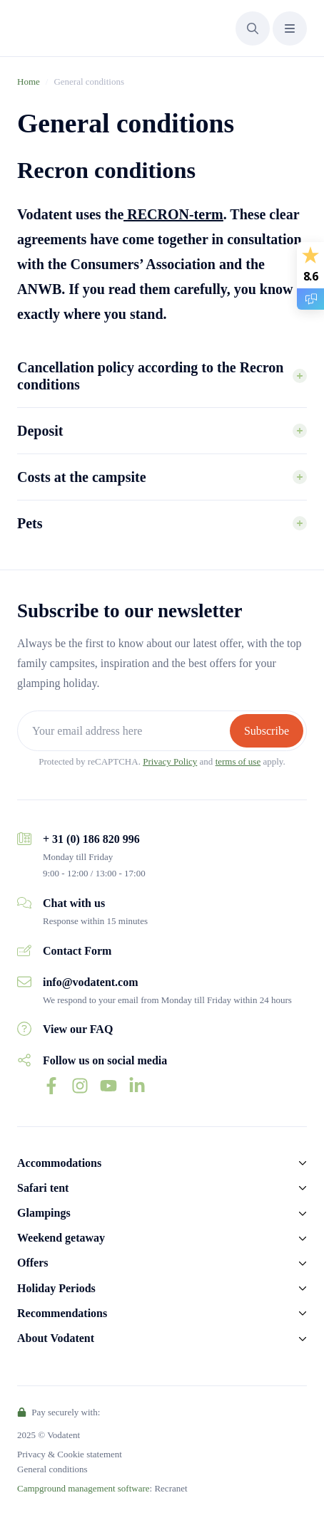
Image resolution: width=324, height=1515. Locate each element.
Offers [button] (33, 1263)
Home (28, 81)
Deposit (40, 431)
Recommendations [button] (62, 1313)
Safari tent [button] (43, 1188)
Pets (30, 523)
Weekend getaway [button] (61, 1238)
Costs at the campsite (81, 477)
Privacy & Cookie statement (69, 1454)
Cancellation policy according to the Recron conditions (150, 376)
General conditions (52, 1469)
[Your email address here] (125, 731)
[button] (253, 28)
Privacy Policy (170, 761)
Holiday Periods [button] (56, 1288)
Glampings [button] (44, 1213)
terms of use (238, 761)
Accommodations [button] (59, 1163)
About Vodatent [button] (55, 1338)
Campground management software (83, 1488)
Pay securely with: (58, 1412)
